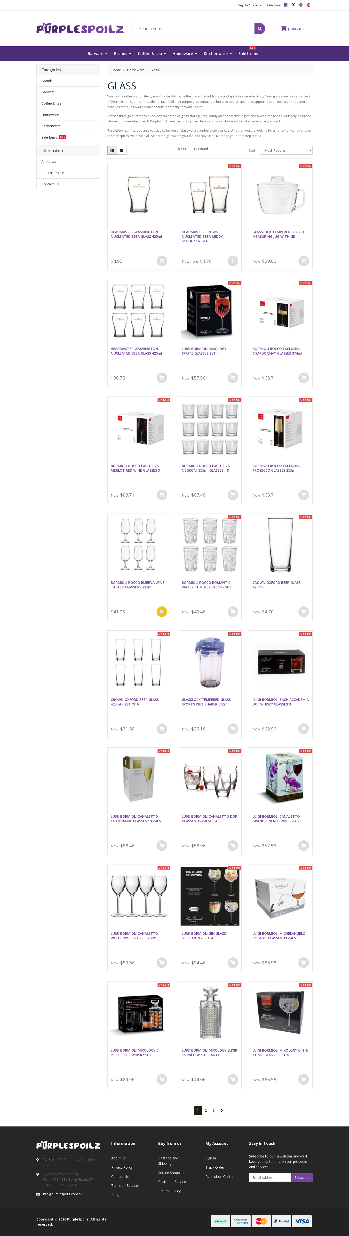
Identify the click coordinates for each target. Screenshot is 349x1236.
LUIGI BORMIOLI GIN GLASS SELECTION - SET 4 (204, 935)
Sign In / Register (250, 5)
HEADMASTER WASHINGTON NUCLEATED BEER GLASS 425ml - (138, 351)
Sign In (211, 1158)
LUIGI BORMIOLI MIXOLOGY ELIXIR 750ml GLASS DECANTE (209, 1052)
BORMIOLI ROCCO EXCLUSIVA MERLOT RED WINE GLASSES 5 (135, 468)
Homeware (183, 53)
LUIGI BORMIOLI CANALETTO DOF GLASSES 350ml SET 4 (209, 818)
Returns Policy (52, 172)
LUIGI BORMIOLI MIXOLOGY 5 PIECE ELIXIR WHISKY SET (134, 1052)
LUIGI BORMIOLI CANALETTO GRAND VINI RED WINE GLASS (277, 818)
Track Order (215, 1167)
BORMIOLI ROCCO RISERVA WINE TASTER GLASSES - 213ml (137, 584)
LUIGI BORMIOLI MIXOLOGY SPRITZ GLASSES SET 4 (204, 351)
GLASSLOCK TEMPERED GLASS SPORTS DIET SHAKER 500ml (206, 701)
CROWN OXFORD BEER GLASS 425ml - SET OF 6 (135, 701)
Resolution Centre (220, 1176)
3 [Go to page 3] (214, 1110)
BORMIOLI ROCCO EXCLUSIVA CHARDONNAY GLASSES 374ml (277, 351)
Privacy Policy (122, 1167)
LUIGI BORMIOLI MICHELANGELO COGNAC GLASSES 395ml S (279, 935)
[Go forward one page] (222, 1110)
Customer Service (172, 1181)
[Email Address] (270, 1177)
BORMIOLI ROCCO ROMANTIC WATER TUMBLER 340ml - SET (206, 584)
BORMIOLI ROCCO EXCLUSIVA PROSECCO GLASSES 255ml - (277, 468)
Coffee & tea (150, 53)
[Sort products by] (286, 150)
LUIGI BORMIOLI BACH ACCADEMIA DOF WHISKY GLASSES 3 (281, 701)
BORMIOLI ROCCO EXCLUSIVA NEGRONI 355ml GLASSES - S (206, 468)
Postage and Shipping (168, 1161)
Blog (115, 1194)
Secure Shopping (171, 1172)
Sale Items (248, 51)
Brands (121, 53)
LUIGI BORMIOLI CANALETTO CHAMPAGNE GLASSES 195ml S (136, 818)
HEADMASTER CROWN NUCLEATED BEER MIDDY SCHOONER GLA (202, 236)
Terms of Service (124, 1185)
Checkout (274, 5)
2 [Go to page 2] (206, 1110)
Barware (96, 53)
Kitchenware (216, 53)
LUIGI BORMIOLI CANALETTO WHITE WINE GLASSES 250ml (134, 935)
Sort (252, 150)
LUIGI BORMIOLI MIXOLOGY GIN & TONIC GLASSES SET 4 (280, 1052)
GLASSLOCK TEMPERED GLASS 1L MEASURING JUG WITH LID (279, 234)
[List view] (122, 150)
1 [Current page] (198, 1110)
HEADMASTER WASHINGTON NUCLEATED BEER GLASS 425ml (136, 234)
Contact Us (50, 184)
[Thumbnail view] (112, 150)
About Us (48, 161)
